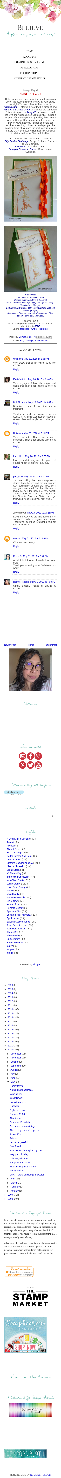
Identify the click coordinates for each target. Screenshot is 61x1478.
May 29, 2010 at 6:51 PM (36, 476)
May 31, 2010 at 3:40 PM (35, 556)
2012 (11, 1041)
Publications (29, 67)
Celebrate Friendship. (21, 1122)
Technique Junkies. (17, 928)
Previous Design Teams (29, 62)
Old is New (12, 901)
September (16, 1065)
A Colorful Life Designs (18, 838)
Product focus (14, 904)
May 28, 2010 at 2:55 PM (36, 358)
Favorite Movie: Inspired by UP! (26, 1150)
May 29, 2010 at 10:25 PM (40, 512)
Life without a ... (18, 1102)
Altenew (11, 845)
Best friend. (15, 1146)
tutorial (10, 952)
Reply (16, 369)
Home (29, 51)
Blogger (36, 964)
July (12, 1073)
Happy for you (17, 1086)
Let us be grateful (18, 1142)
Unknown (18, 358)
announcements (15, 942)
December (15, 1053)
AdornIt (11, 842)
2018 (11, 1017)
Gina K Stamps (41, 340)
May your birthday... (20, 1154)
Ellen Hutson (13, 870)
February (15, 1186)
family (10, 946)
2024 (11, 993)
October (14, 1061)
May (12, 1082)
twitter (34, 329)
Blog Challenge (26, 340)
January (14, 1190)
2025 (11, 989)
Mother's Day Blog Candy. (23, 1166)
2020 (11, 1009)
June (13, 1078)
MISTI (10, 890)
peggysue (18, 476)
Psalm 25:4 (15, 1134)
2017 (11, 1021)
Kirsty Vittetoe (20, 379)
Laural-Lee (18, 456)
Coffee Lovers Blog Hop (19, 856)
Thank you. (15, 1118)
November (15, 1057)
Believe (30, 27)
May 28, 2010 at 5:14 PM (36, 433)
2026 (11, 985)
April (13, 1178)
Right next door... (18, 1110)
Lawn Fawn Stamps (17, 887)
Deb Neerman (20, 402)
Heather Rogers (21, 582)
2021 (11, 1005)
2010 (11, 1049)
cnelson (17, 538)
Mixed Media (13, 894)
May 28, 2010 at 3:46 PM (40, 379)
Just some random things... (23, 1126)
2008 (11, 1199)
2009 (11, 1194)
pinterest (44, 329)
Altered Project (14, 849)
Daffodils (14, 1106)
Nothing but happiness (21, 1090)
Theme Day (13, 932)
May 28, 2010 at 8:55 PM (37, 456)
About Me (29, 56)
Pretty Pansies (17, 1170)
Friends (14, 1138)
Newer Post (10, 645)
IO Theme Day (14, 873)
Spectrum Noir (14, 911)
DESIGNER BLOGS (40, 1475)
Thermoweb (13, 935)
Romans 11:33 (17, 1114)
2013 (11, 1037)
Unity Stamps (14, 939)
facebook (24, 329)
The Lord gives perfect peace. (25, 1130)
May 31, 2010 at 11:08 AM (35, 538)
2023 (11, 997)
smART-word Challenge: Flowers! (27, 1174)
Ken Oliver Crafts (16, 880)
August (14, 1070)
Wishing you (16, 1094)
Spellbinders (13, 918)
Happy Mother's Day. (20, 1162)
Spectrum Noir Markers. (19, 914)
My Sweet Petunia (16, 897)
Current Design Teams (29, 78)
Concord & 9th (14, 859)
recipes (11, 949)
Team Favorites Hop (17, 925)
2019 (11, 1013)
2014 (11, 1033)
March (13, 1182)
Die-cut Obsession (16, 866)
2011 (11, 1045)
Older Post (51, 645)
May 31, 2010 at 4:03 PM (42, 582)
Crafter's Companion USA (20, 863)
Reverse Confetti (15, 908)
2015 (11, 1029)
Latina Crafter (14, 883)
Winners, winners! (19, 1158)
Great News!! (16, 1098)
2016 (11, 1025)
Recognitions (29, 73)
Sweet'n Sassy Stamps (19, 921)
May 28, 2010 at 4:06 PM (41, 402)
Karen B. (17, 556)
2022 (11, 1001)
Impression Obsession (18, 876)
